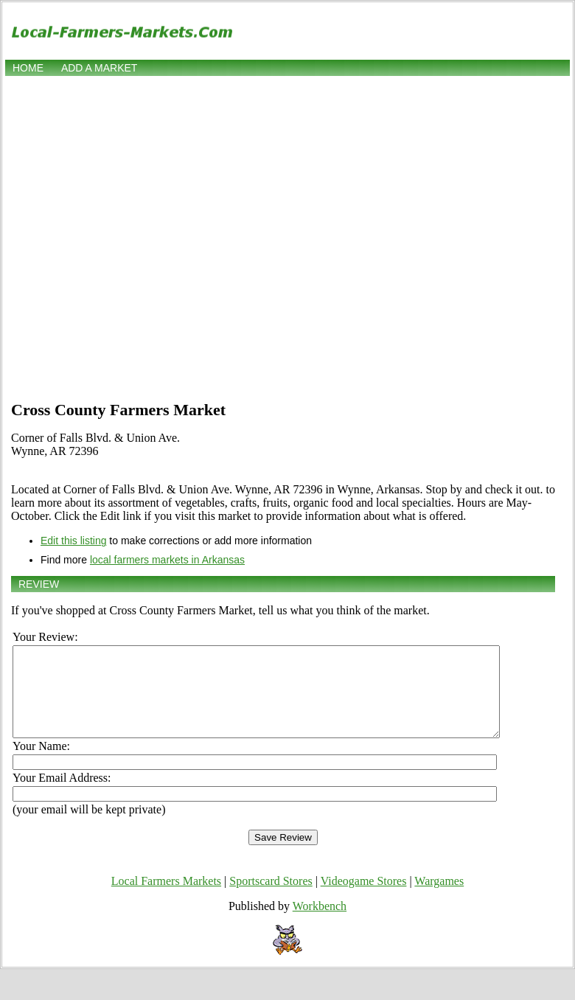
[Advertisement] (150, 236)
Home (28, 68)
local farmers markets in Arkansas (167, 560)
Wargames (439, 898)
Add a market (99, 68)
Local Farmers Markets (166, 898)
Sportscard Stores (270, 898)
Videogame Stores (364, 898)
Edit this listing (73, 540)
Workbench (319, 923)
